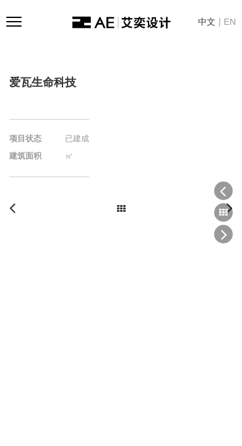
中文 (206, 22)
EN (230, 22)
